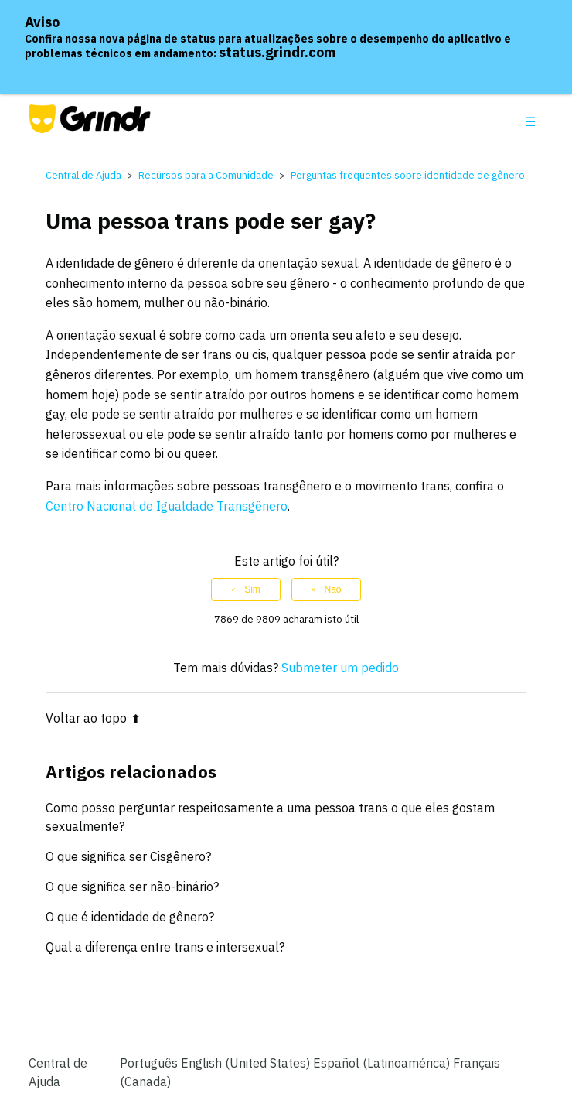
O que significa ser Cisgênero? (128, 856)
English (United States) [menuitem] (247, 1063)
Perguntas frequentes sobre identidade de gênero (408, 175)
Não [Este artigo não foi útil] (332, 589)
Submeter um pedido (340, 667)
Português (150, 1063)
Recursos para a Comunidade (206, 175)
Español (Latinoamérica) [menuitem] (383, 1063)
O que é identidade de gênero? (130, 916)
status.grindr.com (277, 52)
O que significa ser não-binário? (132, 886)
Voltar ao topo (93, 718)
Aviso (42, 22)
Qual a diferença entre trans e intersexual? (165, 947)
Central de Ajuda (83, 175)
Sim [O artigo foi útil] (252, 589)
